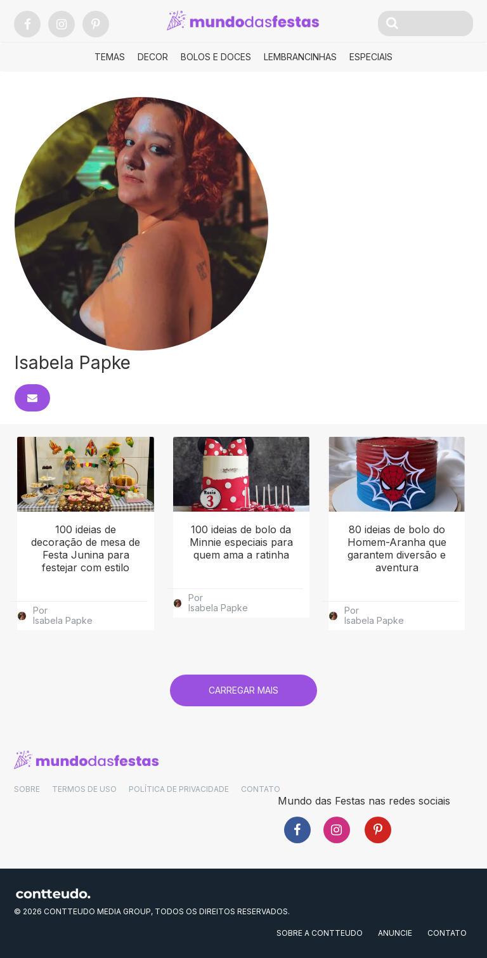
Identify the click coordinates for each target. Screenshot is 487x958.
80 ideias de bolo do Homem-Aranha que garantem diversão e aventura (396, 548)
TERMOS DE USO (84, 789)
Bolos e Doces (216, 56)
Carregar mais (243, 690)
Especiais (371, 56)
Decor (153, 56)
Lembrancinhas (300, 56)
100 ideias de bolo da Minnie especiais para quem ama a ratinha (241, 542)
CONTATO (260, 789)
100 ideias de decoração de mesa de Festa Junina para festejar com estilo (85, 548)
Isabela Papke (63, 621)
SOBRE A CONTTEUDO (319, 933)
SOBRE (27, 789)
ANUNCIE (395, 933)
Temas (109, 56)
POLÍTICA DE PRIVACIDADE (179, 789)
